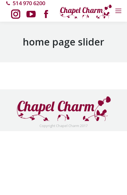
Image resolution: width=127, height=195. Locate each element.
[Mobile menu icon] (118, 11)
